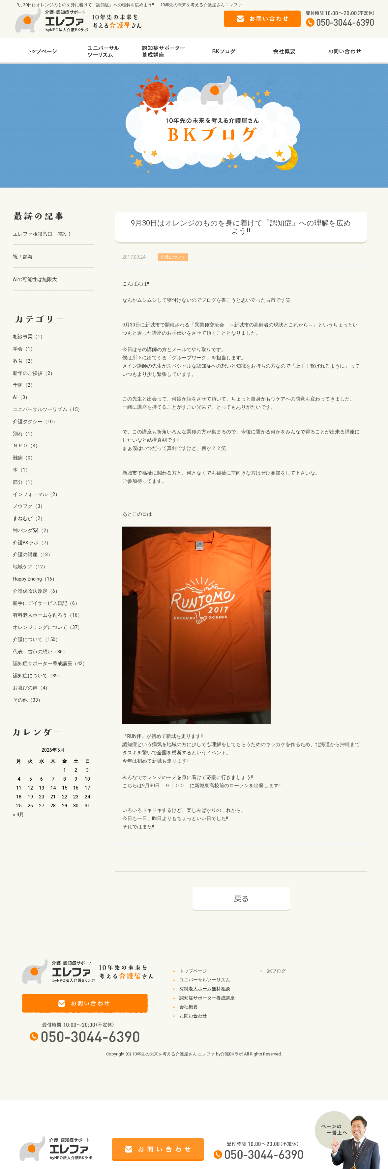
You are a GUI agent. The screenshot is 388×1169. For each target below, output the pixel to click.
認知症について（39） (38, 676)
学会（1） (24, 349)
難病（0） (24, 458)
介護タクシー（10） (35, 422)
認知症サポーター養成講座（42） (50, 663)
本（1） (21, 470)
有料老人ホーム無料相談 (204, 988)
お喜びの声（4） (31, 688)
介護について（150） (36, 639)
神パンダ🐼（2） (32, 530)
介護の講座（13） (33, 555)
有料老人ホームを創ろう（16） (47, 615)
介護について (173, 257)
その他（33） (28, 700)
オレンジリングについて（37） (47, 627)
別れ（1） (24, 434)
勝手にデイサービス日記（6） (46, 603)
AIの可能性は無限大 (35, 279)
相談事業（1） (29, 337)
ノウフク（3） (29, 506)
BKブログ (276, 971)
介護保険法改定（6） (36, 591)
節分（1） (24, 482)
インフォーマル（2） (36, 494)
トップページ (193, 971)
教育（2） (24, 361)
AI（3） (21, 397)
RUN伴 (134, 736)
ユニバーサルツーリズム (204, 979)
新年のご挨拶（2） (34, 373)
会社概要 (188, 1006)
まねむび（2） (29, 518)
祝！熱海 (23, 257)
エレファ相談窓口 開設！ (42, 234)
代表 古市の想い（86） (40, 652)
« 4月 (18, 815)
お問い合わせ (193, 1015)
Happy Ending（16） (35, 579)
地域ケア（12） (30, 567)
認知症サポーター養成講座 (207, 997)
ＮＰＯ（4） (26, 446)
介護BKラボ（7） (32, 543)
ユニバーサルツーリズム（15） (47, 409)
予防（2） (24, 385)
